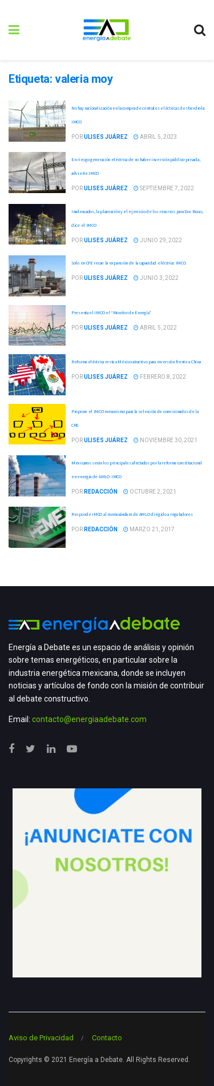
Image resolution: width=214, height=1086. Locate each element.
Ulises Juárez (106, 137)
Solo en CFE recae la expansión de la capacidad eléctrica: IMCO (128, 263)
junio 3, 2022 (156, 278)
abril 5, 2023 (155, 137)
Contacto (107, 1037)
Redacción (101, 491)
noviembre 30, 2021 (165, 440)
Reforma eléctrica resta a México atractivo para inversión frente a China (135, 361)
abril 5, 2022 (155, 327)
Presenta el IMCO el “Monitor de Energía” (111, 312)
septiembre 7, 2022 (164, 188)
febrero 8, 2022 (160, 377)
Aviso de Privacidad (41, 1037)
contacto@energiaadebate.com (89, 719)
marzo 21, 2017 (149, 529)
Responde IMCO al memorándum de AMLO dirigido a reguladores (132, 514)
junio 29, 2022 (158, 240)
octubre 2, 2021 (149, 491)
